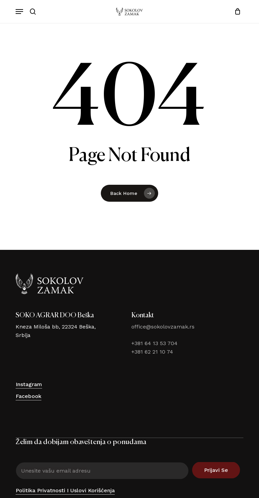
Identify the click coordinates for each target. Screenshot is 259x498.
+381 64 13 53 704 (154, 343)
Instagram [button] (29, 384)
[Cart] (236, 11)
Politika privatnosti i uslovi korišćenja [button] (65, 490)
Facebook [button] (28, 396)
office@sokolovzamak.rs (163, 326)
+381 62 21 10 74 (152, 351)
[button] (19, 11)
